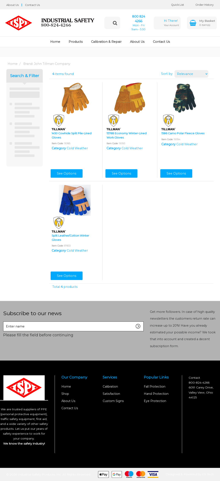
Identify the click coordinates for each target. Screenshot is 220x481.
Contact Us (32, 5)
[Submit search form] (115, 23)
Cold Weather (77, 148)
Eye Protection (155, 401)
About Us (12, 5)
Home (55, 42)
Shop (65, 393)
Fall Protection (154, 386)
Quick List (174, 4)
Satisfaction (111, 393)
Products (76, 42)
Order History (201, 4)
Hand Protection (156, 393)
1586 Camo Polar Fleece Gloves (182, 133)
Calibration (110, 386)
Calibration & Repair (106, 42)
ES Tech (208, 474)
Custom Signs (113, 401)
